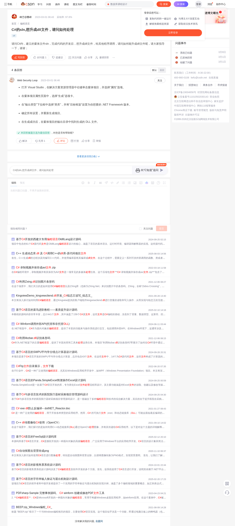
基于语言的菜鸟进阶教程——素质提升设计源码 (46, 309)
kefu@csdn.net (199, 77)
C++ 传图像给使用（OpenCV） (38, 422)
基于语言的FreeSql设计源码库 (36, 436)
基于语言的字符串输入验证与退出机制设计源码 (46, 478)
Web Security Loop (27, 80)
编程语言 (25, 23)
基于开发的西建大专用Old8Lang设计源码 (48, 239)
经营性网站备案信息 (208, 92)
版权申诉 (179, 114)
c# (14, 35)
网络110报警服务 (206, 105)
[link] (14, 23)
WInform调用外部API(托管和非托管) (43, 323)
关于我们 (179, 85)
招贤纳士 (193, 85)
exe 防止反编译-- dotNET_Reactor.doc (43, 408)
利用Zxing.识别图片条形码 (35, 281)
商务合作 (208, 85)
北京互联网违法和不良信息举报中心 (193, 101)
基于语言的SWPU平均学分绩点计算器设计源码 (46, 351)
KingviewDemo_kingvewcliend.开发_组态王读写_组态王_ (54, 295)
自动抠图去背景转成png (32, 450)
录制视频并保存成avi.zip (36, 267)
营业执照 (214, 96)
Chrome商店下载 (183, 110)
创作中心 (221, 4)
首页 (14, 23)
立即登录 (173, 32)
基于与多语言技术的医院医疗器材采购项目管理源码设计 (52, 394)
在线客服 (213, 77)
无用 (40, 140)
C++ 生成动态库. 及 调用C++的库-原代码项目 (51, 253)
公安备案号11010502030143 (193, 96)
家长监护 (219, 101)
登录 (198, 4)
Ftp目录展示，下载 (35, 366)
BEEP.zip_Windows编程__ (34, 507)
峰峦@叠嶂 (26, 17)
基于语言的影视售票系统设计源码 (38, 464)
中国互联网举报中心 (185, 105)
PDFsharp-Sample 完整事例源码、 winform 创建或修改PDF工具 (60, 493)
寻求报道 (222, 85)
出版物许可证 (192, 114)
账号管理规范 (201, 110)
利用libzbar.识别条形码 (33, 338)
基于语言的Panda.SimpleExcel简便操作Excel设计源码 (51, 380)
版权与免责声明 (218, 110)
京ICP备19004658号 (185, 92)
